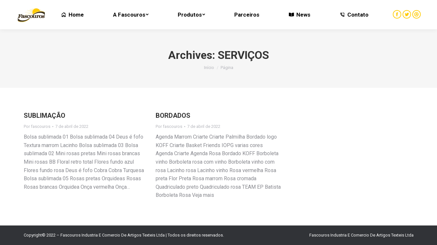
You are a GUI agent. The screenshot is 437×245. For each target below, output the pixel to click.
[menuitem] (72, 14)
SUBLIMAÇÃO (44, 115)
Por (37, 126)
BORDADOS (173, 115)
